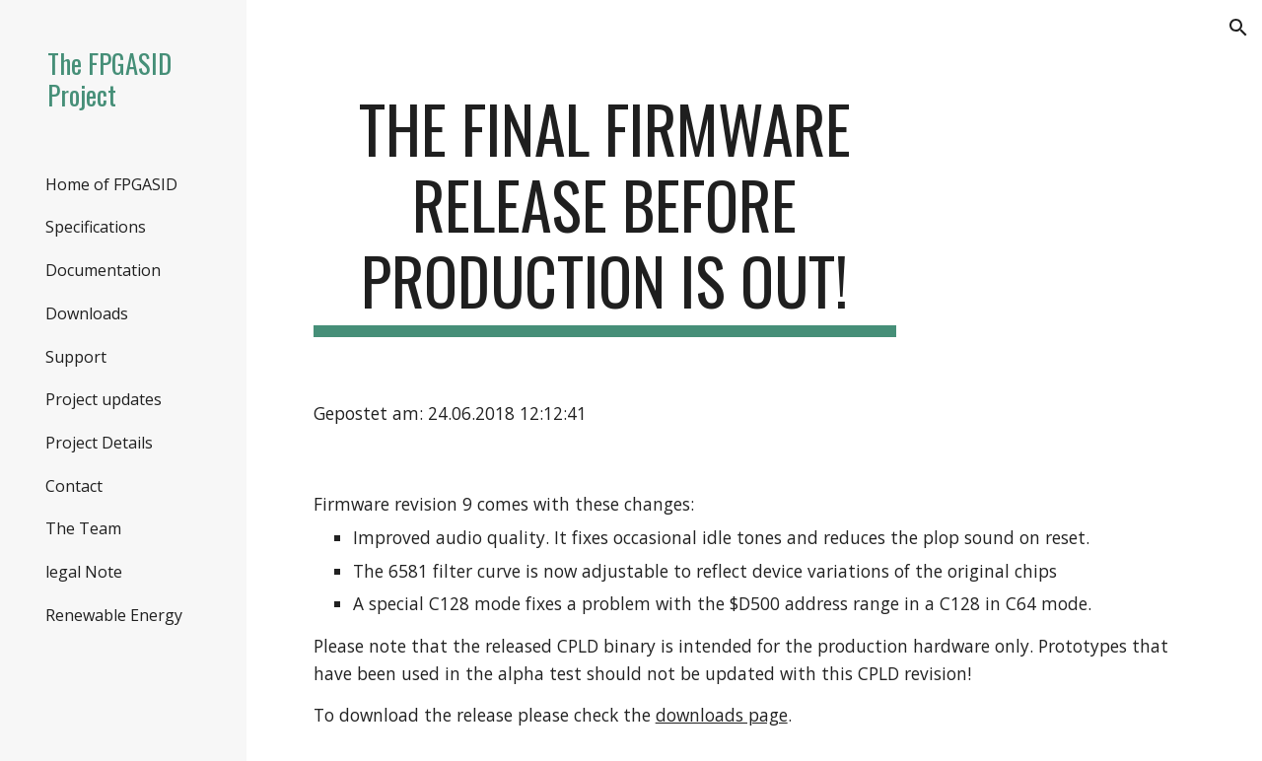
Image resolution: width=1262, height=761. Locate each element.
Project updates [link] (103, 399)
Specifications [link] (95, 227)
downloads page (722, 714)
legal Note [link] (83, 572)
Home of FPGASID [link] (111, 184)
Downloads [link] (86, 313)
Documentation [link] (103, 270)
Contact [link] (74, 486)
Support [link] (75, 357)
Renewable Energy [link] (113, 615)
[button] (1238, 27)
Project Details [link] (99, 442)
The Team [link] (83, 528)
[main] (605, 214)
